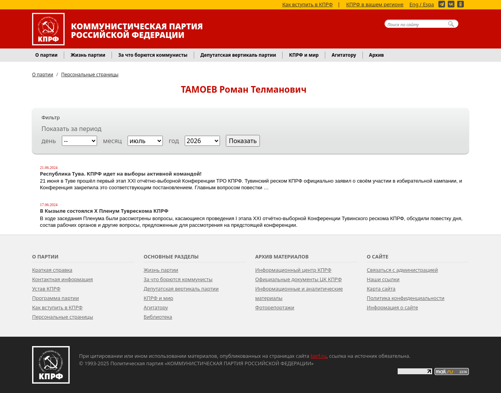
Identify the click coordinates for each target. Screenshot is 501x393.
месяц (112, 140)
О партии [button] (46, 55)
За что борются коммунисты (178, 279)
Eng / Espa (421, 4)
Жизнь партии (161, 269)
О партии (42, 74)
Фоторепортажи (274, 307)
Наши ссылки (383, 279)
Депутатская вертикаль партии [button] (238, 55)
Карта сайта (381, 288)
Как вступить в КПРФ (307, 4)
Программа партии (55, 297)
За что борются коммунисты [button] (152, 55)
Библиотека (158, 316)
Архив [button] (376, 55)
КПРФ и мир (158, 297)
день (48, 140)
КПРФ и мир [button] (304, 55)
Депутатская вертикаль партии (181, 288)
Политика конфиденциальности (405, 297)
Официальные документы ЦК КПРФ (298, 279)
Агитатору (156, 307)
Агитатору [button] (344, 55)
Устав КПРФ (46, 288)
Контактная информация (62, 279)
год (174, 140)
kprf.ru (319, 355)
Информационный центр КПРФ (293, 269)
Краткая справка (52, 269)
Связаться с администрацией (402, 269)
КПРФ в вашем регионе (375, 4)
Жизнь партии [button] (87, 55)
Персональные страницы (89, 74)
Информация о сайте (392, 307)
